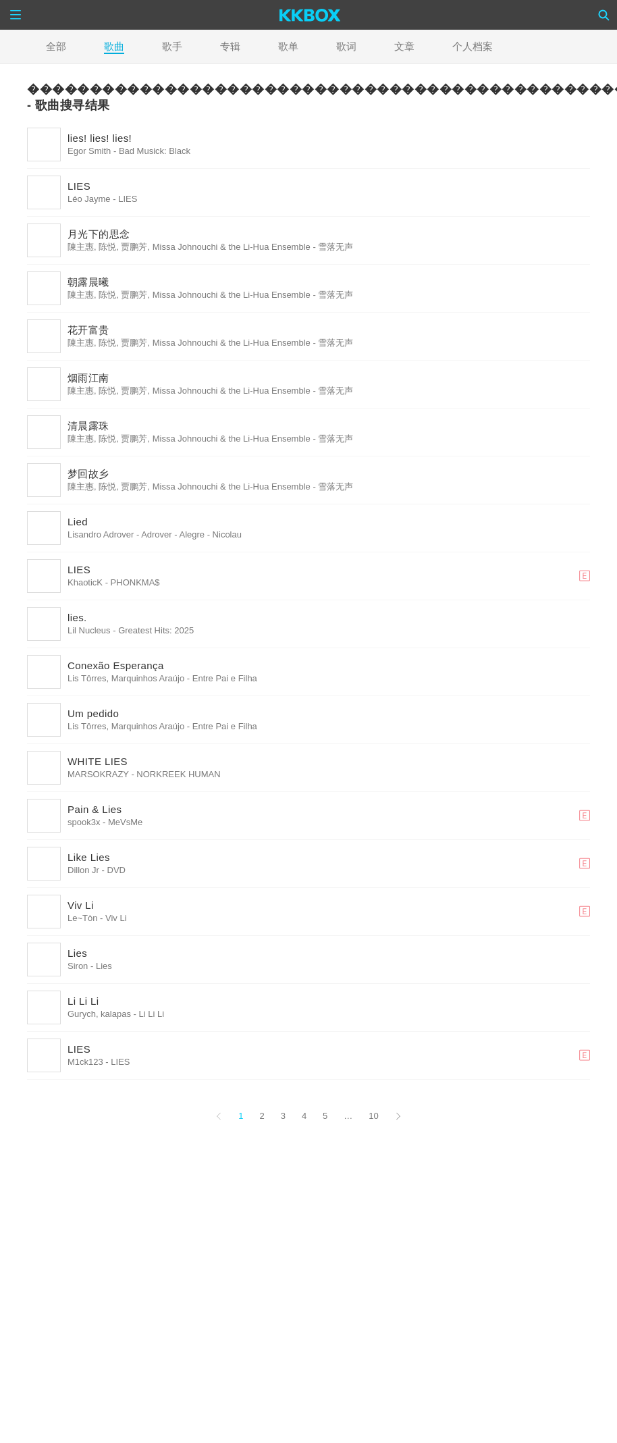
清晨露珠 (88, 425)
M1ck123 (85, 1062)
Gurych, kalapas (99, 1014)
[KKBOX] (310, 15)
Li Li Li (83, 1001)
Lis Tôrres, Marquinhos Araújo (126, 678)
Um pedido (93, 713)
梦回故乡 (88, 473)
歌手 (172, 46)
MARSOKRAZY (98, 774)
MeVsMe (125, 822)
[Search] (604, 15)
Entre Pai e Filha (224, 678)
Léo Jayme (89, 199)
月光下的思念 (99, 234)
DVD (116, 870)
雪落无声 (335, 247)
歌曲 (114, 46)
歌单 (288, 46)
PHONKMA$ (135, 582)
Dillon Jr (83, 870)
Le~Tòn (82, 918)
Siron (78, 966)
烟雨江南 (88, 378)
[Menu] (15, 15)
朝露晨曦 (88, 282)
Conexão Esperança (116, 665)
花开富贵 (88, 330)
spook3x (84, 822)
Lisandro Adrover (101, 534)
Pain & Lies (95, 809)
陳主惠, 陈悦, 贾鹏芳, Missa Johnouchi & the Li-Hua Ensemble (189, 247)
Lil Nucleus (89, 630)
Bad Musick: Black (154, 151)
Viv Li (81, 905)
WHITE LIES (98, 761)
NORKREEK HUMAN (178, 774)
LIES (79, 186)
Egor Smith (89, 151)
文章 (404, 46)
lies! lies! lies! (100, 138)
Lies (77, 953)
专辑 (230, 46)
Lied (78, 521)
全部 (56, 46)
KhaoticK (85, 582)
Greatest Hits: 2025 (156, 630)
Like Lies (89, 857)
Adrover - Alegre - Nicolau (191, 534)
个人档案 (472, 46)
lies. (77, 617)
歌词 (346, 46)
